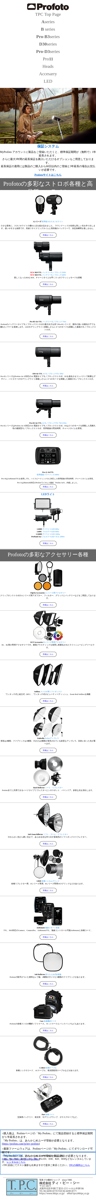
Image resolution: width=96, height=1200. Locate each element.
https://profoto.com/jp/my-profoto (21, 1143)
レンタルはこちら (16, 1162)
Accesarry (48, 73)
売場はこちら (48, 235)
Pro (48, 58)
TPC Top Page (48, 14)
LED (48, 81)
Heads (48, 66)
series (48, 21)
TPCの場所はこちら (79, 1165)
